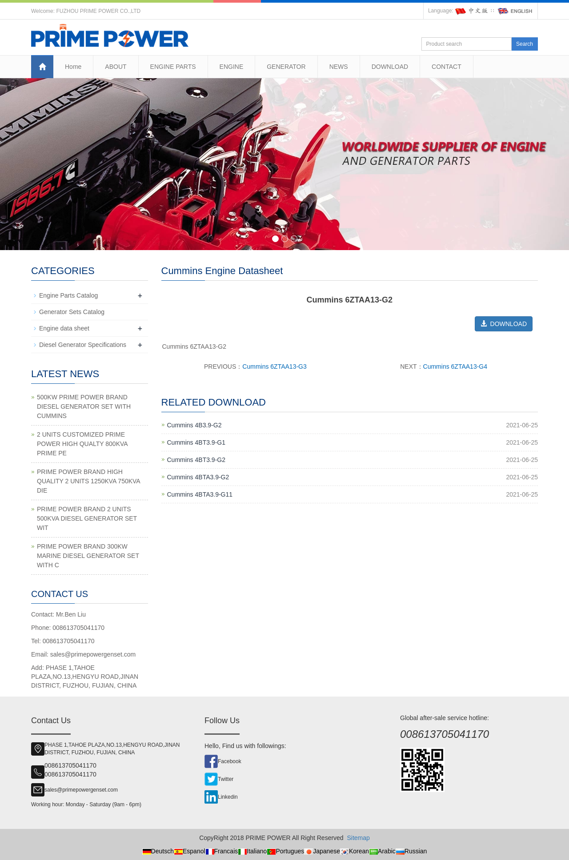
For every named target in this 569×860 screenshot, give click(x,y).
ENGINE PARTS (173, 66)
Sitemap (358, 837)
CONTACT (446, 66)
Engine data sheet (64, 328)
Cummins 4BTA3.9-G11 (200, 494)
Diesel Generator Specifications (82, 344)
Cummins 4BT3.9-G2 (196, 459)
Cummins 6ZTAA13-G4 (455, 366)
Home (73, 66)
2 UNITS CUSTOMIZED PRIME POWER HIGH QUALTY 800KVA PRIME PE (82, 444)
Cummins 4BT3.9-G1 (196, 442)
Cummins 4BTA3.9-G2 (198, 477)
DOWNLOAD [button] (504, 323)
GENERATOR (286, 66)
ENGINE (232, 66)
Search (524, 44)
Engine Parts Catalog (68, 295)
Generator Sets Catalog (71, 311)
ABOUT (115, 66)
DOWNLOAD (390, 66)
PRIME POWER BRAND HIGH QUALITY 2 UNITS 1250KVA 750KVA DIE (88, 481)
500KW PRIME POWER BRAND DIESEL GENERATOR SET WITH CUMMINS (84, 406)
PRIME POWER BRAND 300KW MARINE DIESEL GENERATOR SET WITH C (88, 556)
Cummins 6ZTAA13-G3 (274, 366)
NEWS (338, 66)
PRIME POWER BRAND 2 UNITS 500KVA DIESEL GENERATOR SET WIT (87, 518)
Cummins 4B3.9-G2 (194, 425)
